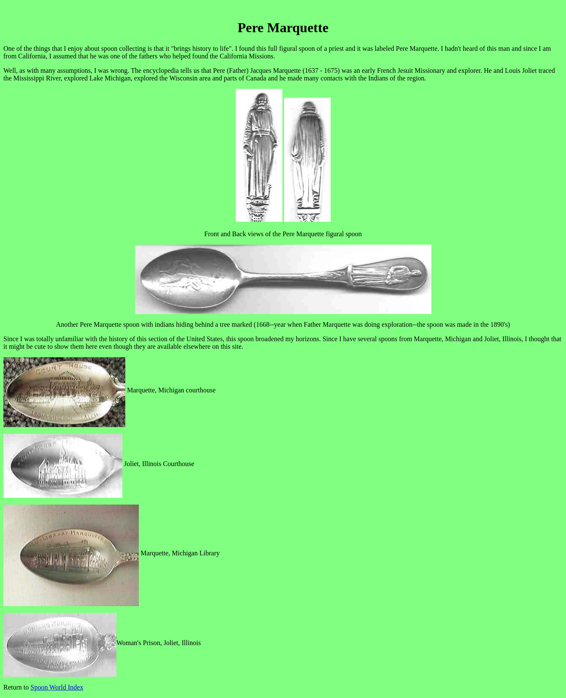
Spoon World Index (56, 687)
